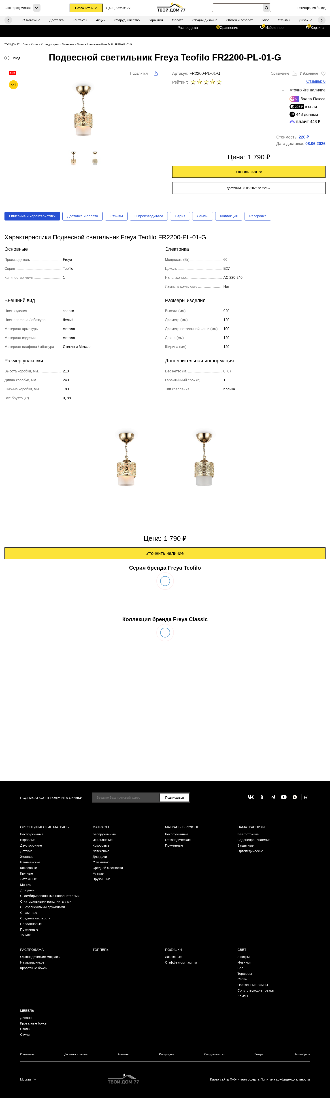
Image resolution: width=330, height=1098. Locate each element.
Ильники (244, 962)
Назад (16, 58)
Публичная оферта (244, 1079)
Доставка (56, 20)
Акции (100, 20)
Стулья (25, 1034)
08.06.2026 (315, 143)
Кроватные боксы (33, 968)
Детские (26, 851)
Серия (180, 216)
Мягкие (25, 884)
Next (8, 20)
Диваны (26, 1018)
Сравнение (229, 28)
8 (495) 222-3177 (118, 8)
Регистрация (307, 8)
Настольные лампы (252, 985)
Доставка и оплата (82, 216)
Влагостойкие (248, 834)
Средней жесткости (35, 918)
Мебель (27, 1010)
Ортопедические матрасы (45, 827)
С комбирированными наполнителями (49, 896)
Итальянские (30, 862)
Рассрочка (257, 216)
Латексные (28, 879)
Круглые (26, 873)
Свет (241, 949)
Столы (25, 1029)
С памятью (28, 912)
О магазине (31, 20)
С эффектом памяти (181, 962)
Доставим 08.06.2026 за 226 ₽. (249, 188)
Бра (240, 968)
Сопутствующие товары (256, 990)
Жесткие (27, 856)
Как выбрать (302, 1054)
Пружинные (29, 929)
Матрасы (101, 827)
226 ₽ (304, 137)
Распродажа (188, 28)
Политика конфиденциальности (285, 1079)
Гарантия (156, 20)
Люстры (243, 957)
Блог (265, 20)
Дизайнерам (308, 20)
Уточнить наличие (249, 172)
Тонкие (25, 935)
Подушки (173, 949)
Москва (25, 1079)
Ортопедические (178, 840)
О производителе (148, 216)
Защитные (245, 845)
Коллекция (229, 216)
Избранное (274, 28)
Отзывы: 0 (316, 81)
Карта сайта (219, 1079)
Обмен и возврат (239, 20)
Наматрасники (251, 827)
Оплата (177, 20)
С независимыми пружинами (42, 907)
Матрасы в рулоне (182, 827)
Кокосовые (28, 868)
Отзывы (284, 20)
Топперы (101, 949)
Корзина (317, 28)
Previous (322, 20)
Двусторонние (31, 845)
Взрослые (28, 840)
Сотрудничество (127, 20)
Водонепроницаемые (253, 840)
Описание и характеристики (32, 216)
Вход (322, 8)
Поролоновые (31, 924)
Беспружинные (31, 834)
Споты (242, 979)
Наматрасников (32, 962)
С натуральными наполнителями (45, 901)
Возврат (259, 1054)
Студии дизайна (204, 20)
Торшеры (244, 973)
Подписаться (174, 797)
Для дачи (27, 890)
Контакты (80, 20)
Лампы (202, 216)
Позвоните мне (86, 8)
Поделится (139, 73)
